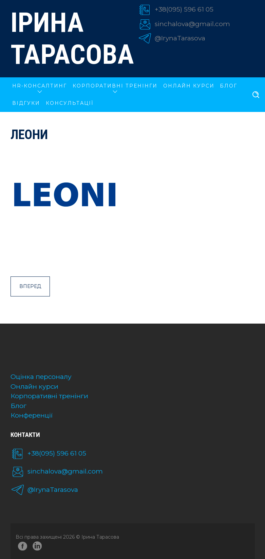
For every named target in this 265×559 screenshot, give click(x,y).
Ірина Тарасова (69, 39)
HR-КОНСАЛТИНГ (39, 86)
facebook (23, 547)
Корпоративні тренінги (49, 396)
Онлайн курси (34, 386)
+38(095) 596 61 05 (184, 9)
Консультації (70, 103)
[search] (256, 95)
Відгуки (26, 103)
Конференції (32, 415)
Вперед (30, 286)
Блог (228, 86)
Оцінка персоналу (41, 377)
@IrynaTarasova (180, 38)
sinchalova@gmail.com (192, 24)
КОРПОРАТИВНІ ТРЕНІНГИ (115, 86)
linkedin (38, 547)
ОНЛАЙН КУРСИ (188, 86)
